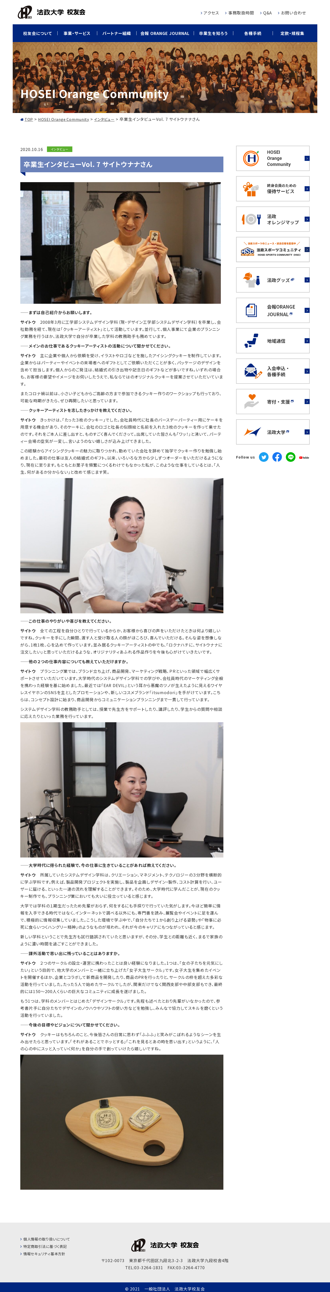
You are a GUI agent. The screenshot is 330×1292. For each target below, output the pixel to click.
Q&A (267, 13)
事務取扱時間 (241, 13)
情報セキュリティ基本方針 (47, 1253)
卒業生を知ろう (213, 33)
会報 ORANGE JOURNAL (164, 33)
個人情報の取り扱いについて (50, 1239)
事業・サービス (77, 33)
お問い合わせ (293, 13)
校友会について (37, 33)
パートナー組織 (116, 33)
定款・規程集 (292, 33)
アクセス (211, 13)
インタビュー (60, 149)
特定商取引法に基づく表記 (48, 1246)
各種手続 (252, 33)
